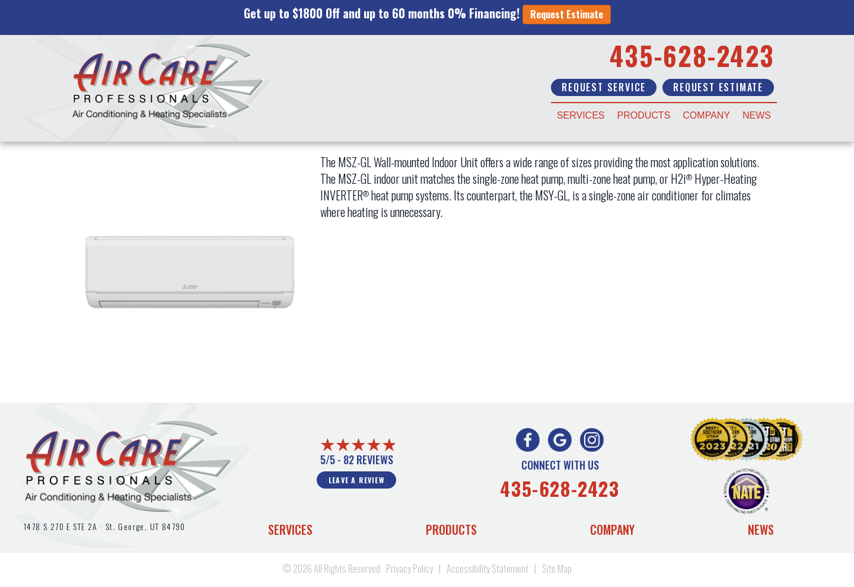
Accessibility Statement (487, 569)
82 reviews (368, 459)
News (757, 115)
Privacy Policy (409, 569)
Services (581, 115)
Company (706, 115)
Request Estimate (566, 14)
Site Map (557, 569)
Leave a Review (356, 480)
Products (644, 115)
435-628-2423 (692, 55)
